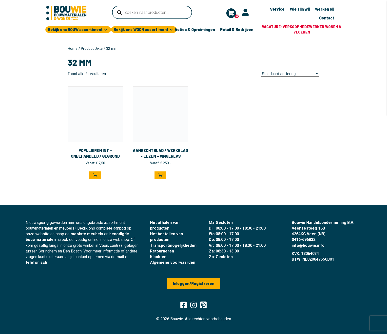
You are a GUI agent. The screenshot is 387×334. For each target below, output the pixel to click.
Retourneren (162, 251)
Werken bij (324, 9)
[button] (106, 30)
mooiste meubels (87, 234)
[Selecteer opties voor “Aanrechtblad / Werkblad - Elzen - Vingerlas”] (160, 175)
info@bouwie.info (308, 245)
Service (277, 9)
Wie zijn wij (300, 9)
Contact (326, 18)
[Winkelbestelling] (290, 74)
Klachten (158, 256)
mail (120, 256)
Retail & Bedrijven (236, 29)
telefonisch (36, 262)
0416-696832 (303, 239)
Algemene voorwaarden (172, 262)
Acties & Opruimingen (194, 29)
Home (72, 48)
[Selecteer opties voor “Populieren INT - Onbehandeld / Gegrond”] (95, 175)
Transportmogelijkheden (173, 245)
